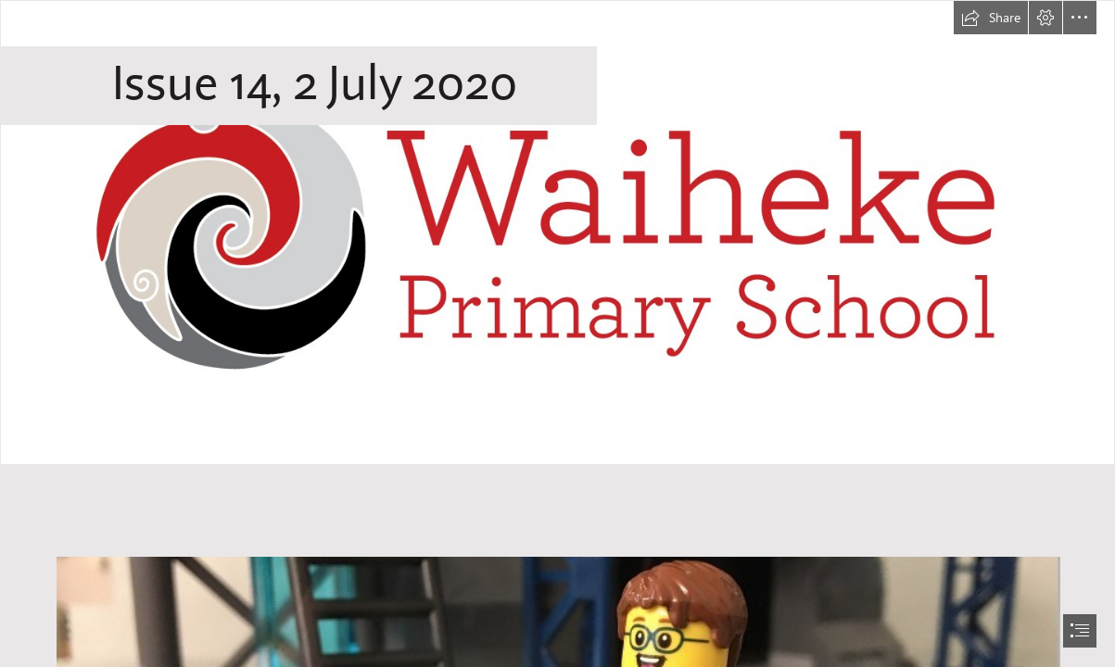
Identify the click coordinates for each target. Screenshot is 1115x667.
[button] (991, 17)
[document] (557, 333)
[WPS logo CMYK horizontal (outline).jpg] (557, 232)
